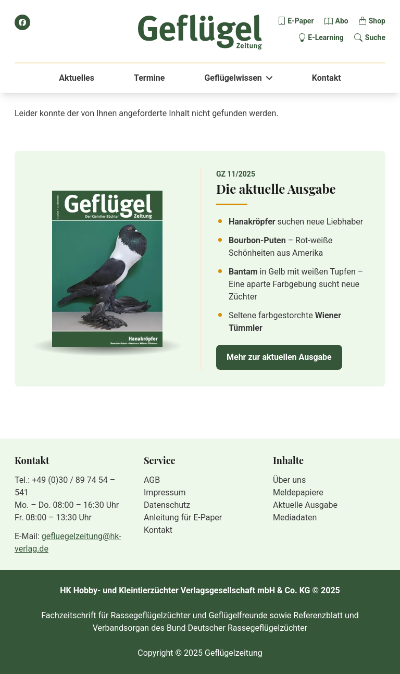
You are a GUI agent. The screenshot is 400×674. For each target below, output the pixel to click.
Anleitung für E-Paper (183, 517)
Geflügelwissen (232, 78)
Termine (149, 78)
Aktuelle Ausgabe (305, 505)
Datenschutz (167, 505)
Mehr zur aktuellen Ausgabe (279, 357)
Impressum (165, 492)
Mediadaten (295, 517)
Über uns (289, 480)
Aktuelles (76, 78)
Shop (377, 21)
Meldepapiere (298, 492)
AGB (152, 480)
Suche (375, 37)
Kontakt (326, 78)
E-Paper (301, 21)
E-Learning (326, 37)
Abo (341, 21)
